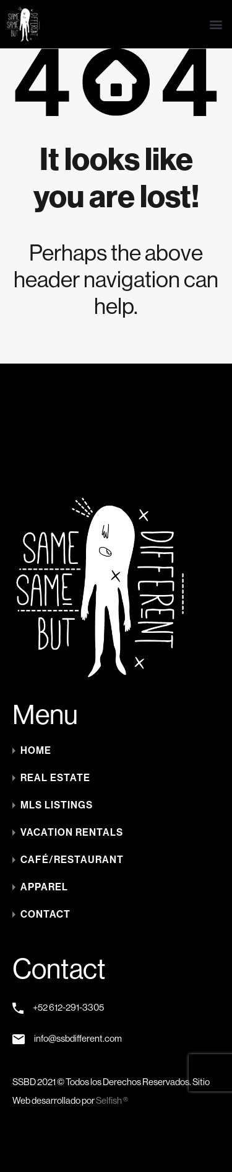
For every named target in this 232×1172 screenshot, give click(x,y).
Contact (45, 914)
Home (35, 750)
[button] (215, 24)
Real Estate (55, 778)
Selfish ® (112, 1100)
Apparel (44, 887)
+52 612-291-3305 (68, 1007)
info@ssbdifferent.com (78, 1038)
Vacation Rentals (71, 832)
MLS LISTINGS (56, 805)
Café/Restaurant (72, 860)
